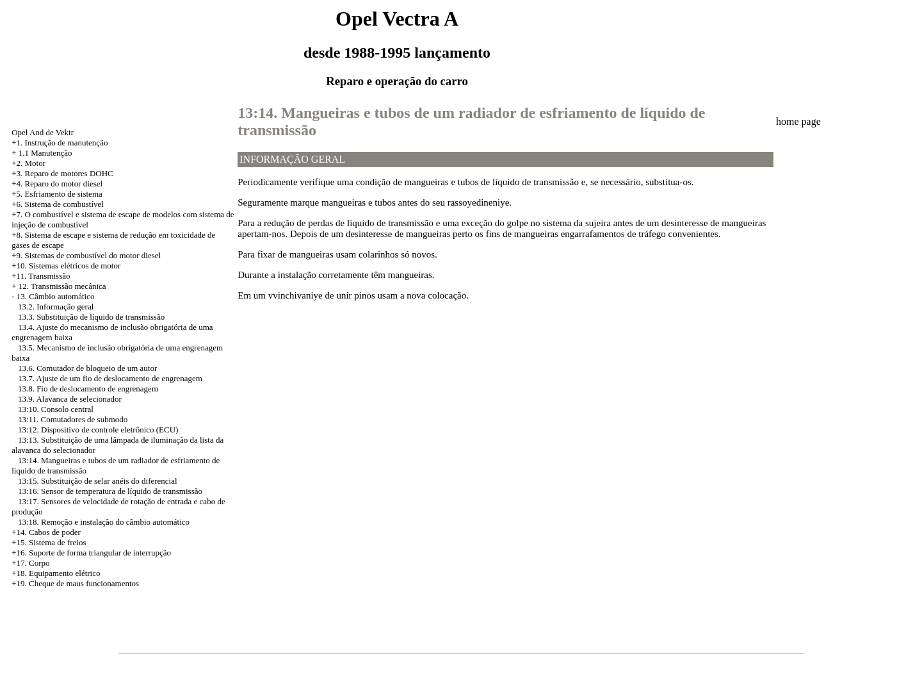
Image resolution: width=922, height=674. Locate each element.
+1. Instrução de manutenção (60, 142)
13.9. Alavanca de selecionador (70, 399)
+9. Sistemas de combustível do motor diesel (86, 255)
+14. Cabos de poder (46, 532)
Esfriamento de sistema (63, 194)
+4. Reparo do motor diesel (57, 183)
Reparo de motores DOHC (68, 173)
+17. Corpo (30, 563)
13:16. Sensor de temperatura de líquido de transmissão (110, 491)
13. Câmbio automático (56, 296)
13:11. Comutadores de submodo (72, 419)
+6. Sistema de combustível (58, 204)
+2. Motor (28, 163)
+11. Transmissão (41, 276)
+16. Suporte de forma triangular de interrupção (91, 552)
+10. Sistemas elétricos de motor (66, 265)
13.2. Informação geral (55, 306)
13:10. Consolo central (55, 409)
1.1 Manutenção (45, 153)
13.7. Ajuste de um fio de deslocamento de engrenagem (110, 378)
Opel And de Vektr (43, 132)
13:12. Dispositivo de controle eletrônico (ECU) (98, 429)
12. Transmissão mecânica (62, 286)
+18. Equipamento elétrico (56, 573)
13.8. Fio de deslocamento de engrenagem (88, 388)
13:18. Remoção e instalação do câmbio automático (104, 522)
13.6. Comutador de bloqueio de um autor (87, 368)
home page (798, 121)
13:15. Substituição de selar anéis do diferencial (97, 481)
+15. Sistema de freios (49, 542)
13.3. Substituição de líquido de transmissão (91, 317)
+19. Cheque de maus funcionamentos (75, 583)
